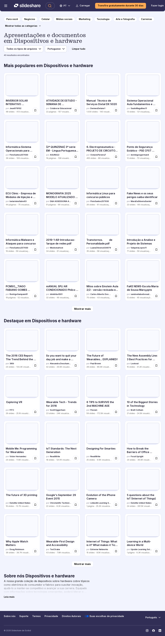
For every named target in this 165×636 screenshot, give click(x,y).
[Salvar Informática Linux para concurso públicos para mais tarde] (116, 203)
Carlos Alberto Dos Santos (101, 294)
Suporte (23, 616)
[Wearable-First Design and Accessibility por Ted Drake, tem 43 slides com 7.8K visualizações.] (62, 534)
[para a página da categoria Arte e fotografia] (125, 19)
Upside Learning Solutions (141, 549)
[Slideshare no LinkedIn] (160, 630)
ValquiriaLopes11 (138, 248)
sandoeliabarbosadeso (141, 294)
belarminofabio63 (18, 201)
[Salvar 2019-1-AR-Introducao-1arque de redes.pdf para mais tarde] (76, 249)
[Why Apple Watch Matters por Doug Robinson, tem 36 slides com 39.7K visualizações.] (21, 534)
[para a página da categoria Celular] (45, 19)
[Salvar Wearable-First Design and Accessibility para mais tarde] (76, 551)
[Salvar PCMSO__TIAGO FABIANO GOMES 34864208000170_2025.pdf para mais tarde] (35, 296)
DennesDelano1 (97, 108)
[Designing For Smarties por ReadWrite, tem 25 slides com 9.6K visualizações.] (102, 442)
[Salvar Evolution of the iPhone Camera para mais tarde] (116, 505)
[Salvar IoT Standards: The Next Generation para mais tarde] (76, 458)
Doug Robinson (17, 549)
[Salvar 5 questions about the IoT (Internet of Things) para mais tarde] (156, 505)
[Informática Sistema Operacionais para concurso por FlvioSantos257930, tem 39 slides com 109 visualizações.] (21, 140)
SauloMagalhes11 (139, 108)
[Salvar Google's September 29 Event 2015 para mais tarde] (76, 505)
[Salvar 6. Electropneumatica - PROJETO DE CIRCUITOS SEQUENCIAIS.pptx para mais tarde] (116, 157)
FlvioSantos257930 (19, 155)
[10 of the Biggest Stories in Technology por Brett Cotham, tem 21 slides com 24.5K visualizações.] (143, 395)
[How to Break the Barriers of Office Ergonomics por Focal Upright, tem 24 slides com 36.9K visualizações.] (143, 442)
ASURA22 (54, 155)
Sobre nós (9, 616)
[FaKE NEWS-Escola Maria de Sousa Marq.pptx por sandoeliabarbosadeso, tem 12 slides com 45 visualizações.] (143, 279)
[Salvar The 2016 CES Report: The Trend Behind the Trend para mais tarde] (35, 365)
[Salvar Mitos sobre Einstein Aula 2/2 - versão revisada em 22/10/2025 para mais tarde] (116, 296)
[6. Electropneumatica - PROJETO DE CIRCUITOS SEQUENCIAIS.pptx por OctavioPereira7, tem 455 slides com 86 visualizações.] (102, 140)
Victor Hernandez (18, 456)
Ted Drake (55, 549)
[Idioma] (56, 49)
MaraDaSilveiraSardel (141, 201)
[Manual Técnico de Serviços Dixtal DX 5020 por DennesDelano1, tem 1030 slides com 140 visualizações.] (102, 93)
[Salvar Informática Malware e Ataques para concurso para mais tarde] (35, 249)
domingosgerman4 (140, 155)
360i (12, 363)
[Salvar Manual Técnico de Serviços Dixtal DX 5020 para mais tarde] (116, 110)
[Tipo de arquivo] (23, 49)
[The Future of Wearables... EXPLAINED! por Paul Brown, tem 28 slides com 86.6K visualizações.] (102, 349)
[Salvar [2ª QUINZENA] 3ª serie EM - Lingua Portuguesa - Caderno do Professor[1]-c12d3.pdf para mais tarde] (76, 157)
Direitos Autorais (71, 616)
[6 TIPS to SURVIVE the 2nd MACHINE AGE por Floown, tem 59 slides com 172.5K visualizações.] (102, 395)
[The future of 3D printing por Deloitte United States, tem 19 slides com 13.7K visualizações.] (21, 488)
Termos (36, 616)
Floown (93, 410)
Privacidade (51, 616)
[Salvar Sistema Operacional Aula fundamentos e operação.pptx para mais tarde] (156, 110)
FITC (12, 410)
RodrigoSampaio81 (19, 294)
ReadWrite (55, 456)
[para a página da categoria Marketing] (84, 19)
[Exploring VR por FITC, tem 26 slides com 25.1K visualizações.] (21, 395)
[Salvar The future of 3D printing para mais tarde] (35, 505)
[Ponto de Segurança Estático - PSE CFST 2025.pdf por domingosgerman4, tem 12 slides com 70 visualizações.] (143, 140)
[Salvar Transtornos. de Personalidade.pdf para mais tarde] (116, 249)
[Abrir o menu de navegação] (6, 6)
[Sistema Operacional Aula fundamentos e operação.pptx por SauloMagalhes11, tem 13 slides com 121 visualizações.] (143, 93)
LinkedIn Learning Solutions (101, 503)
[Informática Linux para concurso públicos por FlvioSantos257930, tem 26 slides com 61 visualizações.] (102, 186)
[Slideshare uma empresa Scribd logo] (27, 6)
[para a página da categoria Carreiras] (146, 19)
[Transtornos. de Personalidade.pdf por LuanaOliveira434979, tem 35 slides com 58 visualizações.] (102, 233)
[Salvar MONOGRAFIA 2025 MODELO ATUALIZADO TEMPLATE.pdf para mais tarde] (76, 203)
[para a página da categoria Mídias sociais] (64, 19)
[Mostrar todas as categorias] (23, 25)
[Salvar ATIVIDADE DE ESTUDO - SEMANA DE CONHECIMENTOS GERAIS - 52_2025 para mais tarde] (76, 110)
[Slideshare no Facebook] (153, 630)
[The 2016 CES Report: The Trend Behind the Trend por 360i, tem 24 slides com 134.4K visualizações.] (21, 349)
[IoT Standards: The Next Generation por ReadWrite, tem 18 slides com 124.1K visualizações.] (62, 442)
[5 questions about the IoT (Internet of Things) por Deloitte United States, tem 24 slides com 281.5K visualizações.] (143, 488)
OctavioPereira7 (98, 155)
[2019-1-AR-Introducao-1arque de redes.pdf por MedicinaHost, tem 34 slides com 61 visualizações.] (62, 233)
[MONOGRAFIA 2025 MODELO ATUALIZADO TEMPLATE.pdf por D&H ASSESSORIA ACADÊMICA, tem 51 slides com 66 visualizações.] (62, 186)
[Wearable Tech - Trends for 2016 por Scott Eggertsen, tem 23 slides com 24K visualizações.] (62, 395)
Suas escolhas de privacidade (104, 616)
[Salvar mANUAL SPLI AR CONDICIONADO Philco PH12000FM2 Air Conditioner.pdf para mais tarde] (76, 296)
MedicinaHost (56, 248)
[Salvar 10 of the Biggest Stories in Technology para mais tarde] (156, 412)
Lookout (135, 363)
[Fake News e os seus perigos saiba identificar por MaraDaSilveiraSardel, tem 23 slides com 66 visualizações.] (143, 186)
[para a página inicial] (12, 19)
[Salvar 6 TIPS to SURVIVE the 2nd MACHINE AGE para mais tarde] (116, 412)
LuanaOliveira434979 (100, 248)
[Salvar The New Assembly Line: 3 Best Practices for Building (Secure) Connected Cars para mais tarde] (156, 365)
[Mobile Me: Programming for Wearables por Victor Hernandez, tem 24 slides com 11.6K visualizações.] (21, 442)
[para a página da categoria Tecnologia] (103, 19)
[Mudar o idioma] (65, 6)
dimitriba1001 (56, 294)
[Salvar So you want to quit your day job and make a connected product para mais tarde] (76, 365)
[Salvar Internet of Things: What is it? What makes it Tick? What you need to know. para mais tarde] (116, 551)
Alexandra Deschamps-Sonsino (60, 363)
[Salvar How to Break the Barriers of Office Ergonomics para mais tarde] (156, 458)
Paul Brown (95, 363)
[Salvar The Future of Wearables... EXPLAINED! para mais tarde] (116, 365)
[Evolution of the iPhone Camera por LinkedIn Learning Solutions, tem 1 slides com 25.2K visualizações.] (102, 488)
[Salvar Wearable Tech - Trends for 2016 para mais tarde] (76, 412)
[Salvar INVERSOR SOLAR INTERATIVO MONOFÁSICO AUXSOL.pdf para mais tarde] (35, 110)
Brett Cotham (137, 410)
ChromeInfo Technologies (60, 503)
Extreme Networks (99, 549)
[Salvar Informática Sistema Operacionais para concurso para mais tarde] (35, 157)
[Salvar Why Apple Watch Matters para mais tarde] (35, 551)
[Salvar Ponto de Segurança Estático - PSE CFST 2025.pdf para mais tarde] (156, 157)
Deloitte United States (20, 503)
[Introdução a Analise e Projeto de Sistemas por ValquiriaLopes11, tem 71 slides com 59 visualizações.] (143, 233)
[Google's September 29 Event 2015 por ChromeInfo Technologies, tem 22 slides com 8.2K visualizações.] (62, 488)
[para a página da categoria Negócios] (30, 19)
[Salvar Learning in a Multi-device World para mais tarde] (156, 551)
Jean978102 (15, 108)
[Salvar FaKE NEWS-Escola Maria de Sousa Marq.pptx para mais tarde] (156, 296)
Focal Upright (137, 456)
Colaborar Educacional (60, 108)
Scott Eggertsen (57, 410)
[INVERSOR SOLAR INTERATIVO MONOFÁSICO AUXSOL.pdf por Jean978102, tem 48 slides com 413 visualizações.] (21, 93)
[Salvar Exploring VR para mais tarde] (35, 412)
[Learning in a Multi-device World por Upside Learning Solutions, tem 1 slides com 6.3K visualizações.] (143, 534)
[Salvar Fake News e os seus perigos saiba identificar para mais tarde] (156, 203)
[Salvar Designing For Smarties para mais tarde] (116, 458)
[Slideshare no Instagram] (147, 630)
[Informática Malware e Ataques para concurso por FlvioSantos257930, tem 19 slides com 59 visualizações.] (21, 233)
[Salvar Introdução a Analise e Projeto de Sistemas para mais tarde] (156, 249)
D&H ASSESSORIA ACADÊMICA (60, 201)
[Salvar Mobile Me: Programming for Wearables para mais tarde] (35, 458)
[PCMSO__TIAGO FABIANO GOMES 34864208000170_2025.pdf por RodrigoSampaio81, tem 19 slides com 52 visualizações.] (21, 279)
